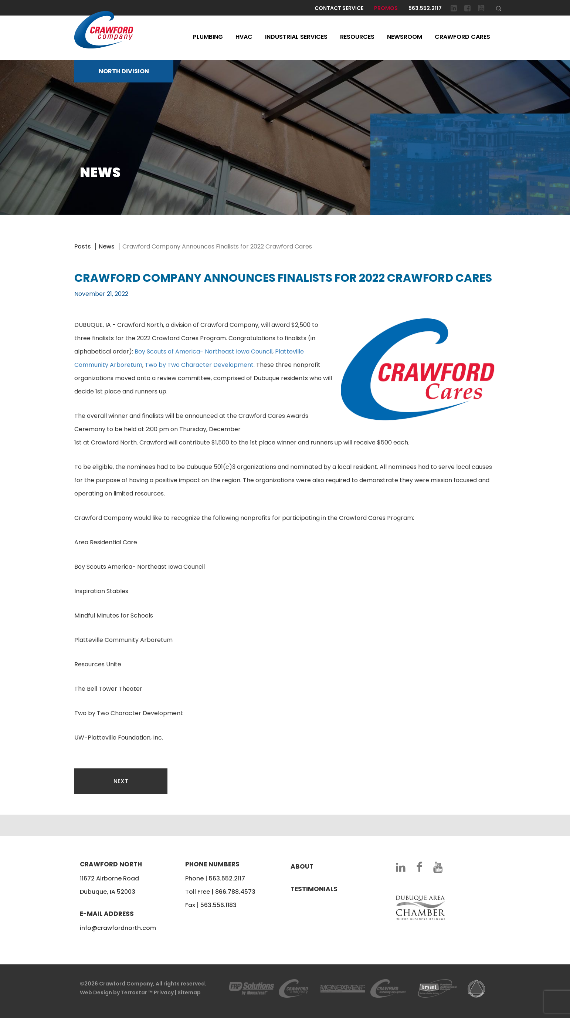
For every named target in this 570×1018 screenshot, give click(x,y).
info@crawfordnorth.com (118, 928)
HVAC (243, 37)
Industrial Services (296, 37)
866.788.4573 (235, 891)
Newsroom (404, 37)
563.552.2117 (425, 8)
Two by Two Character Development (199, 365)
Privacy (164, 992)
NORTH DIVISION (124, 71)
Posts (82, 246)
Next (120, 781)
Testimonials (314, 889)
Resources (357, 37)
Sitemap (189, 992)
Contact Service (339, 8)
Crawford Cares (462, 37)
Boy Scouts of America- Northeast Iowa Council (203, 351)
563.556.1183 (218, 905)
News (107, 246)
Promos (386, 8)
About (302, 866)
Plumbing (208, 37)
